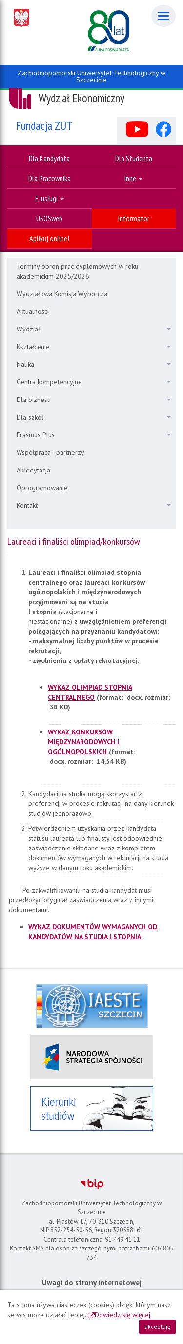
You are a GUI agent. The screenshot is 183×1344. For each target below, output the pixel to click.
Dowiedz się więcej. (123, 1314)
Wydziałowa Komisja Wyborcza (62, 293)
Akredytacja (33, 470)
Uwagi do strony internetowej (92, 1282)
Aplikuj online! (49, 238)
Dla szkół (94, 417)
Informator (133, 218)
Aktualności (33, 311)
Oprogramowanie (42, 487)
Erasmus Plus (94, 434)
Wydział (94, 329)
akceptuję (157, 1326)
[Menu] (163, 16)
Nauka (94, 364)
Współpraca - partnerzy (50, 452)
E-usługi (49, 198)
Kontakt (94, 505)
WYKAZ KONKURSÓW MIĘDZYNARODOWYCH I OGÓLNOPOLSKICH (83, 742)
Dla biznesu (94, 399)
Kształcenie (94, 346)
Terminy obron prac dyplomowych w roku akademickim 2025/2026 (77, 271)
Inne (133, 178)
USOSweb (49, 218)
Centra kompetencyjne (94, 381)
